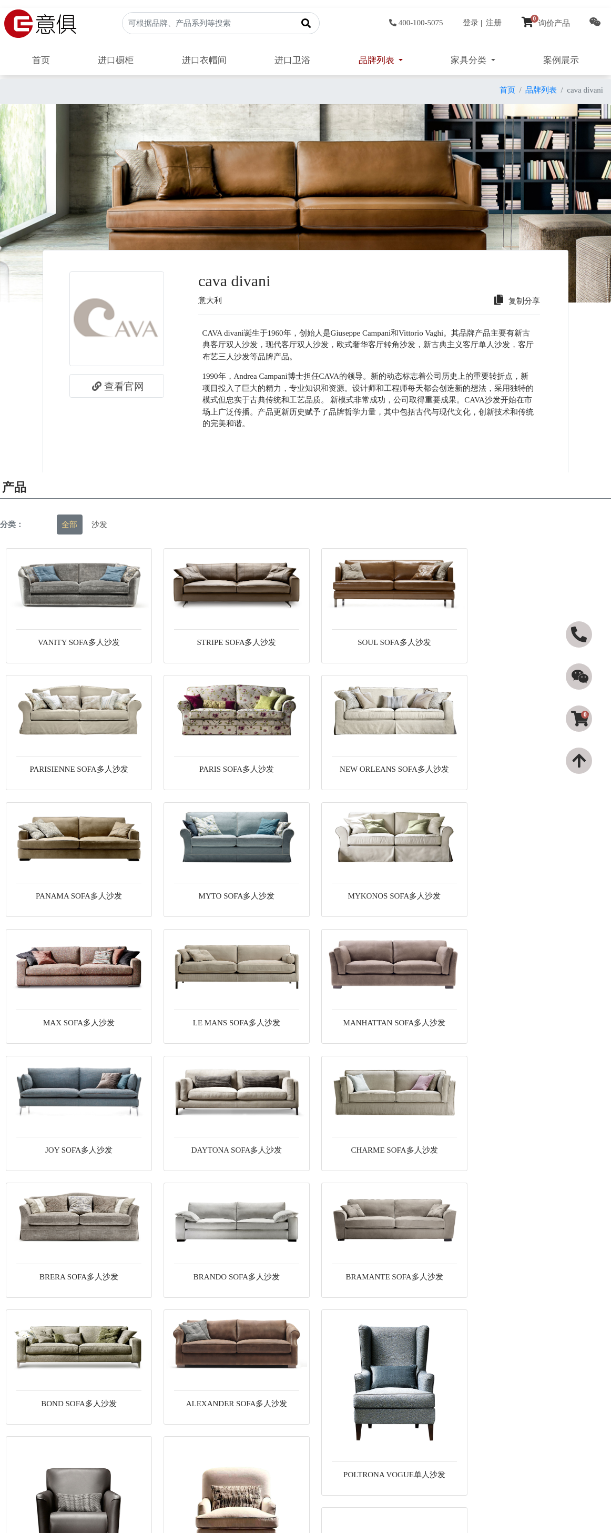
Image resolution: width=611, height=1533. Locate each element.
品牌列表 (541, 90)
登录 (470, 22)
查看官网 (116, 386)
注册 (494, 22)
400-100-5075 (416, 22)
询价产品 (546, 23)
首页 (41, 60)
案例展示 (561, 60)
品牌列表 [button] (377, 60)
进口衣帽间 (204, 60)
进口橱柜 (116, 60)
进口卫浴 (292, 60)
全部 (69, 524)
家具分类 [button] (469, 60)
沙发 (99, 524)
